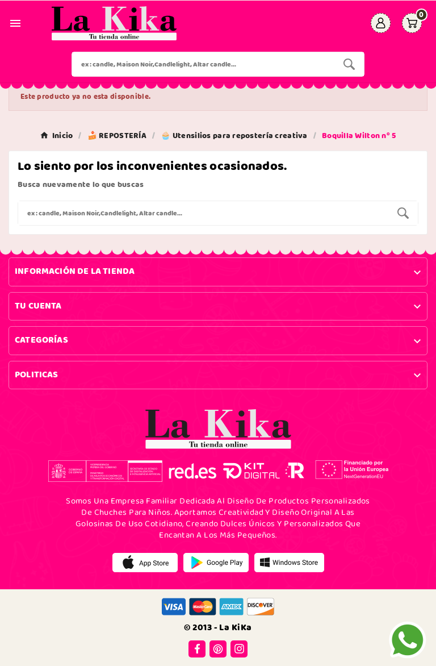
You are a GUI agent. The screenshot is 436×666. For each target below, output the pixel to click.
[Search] (349, 64)
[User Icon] (381, 23)
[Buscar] (203, 64)
